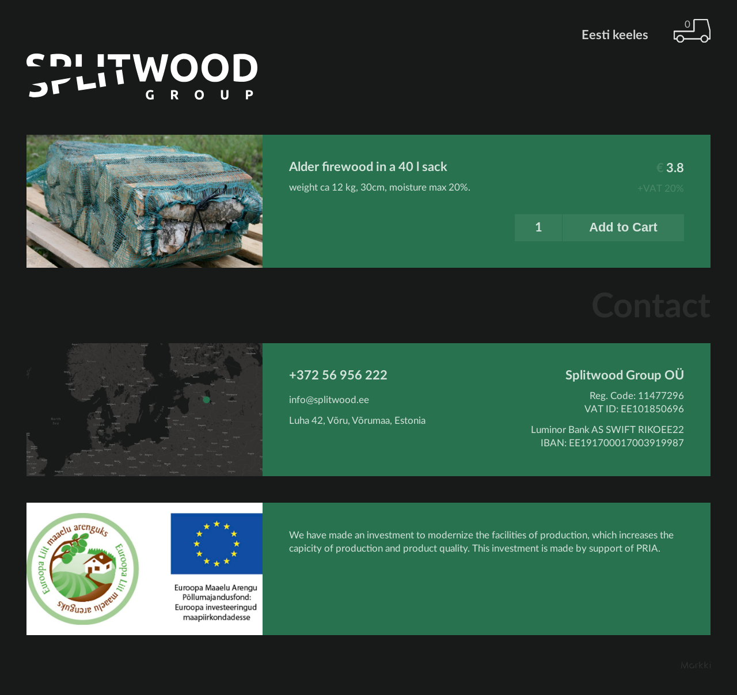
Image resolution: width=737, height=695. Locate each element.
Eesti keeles (615, 35)
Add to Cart (623, 227)
